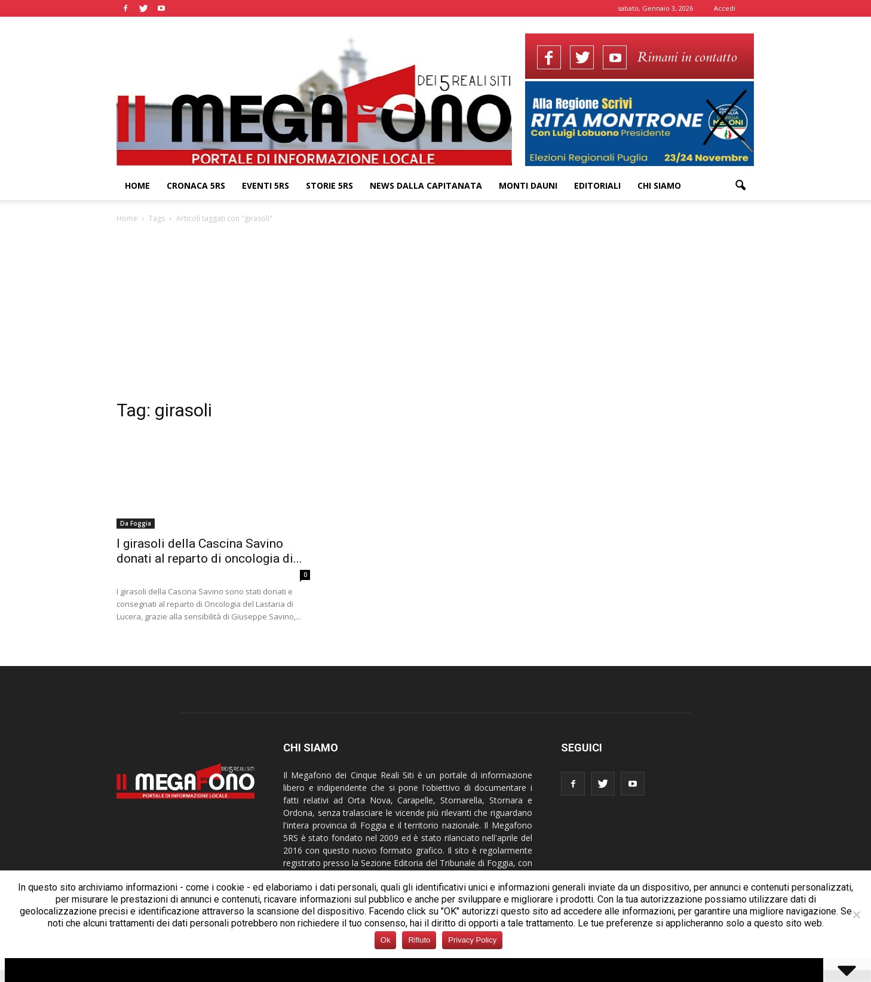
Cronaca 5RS (196, 185)
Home (137, 185)
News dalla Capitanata (426, 185)
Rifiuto (419, 939)
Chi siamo (659, 185)
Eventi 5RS (265, 185)
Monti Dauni (528, 185)
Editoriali (597, 185)
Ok (386, 939)
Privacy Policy (472, 939)
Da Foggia (135, 523)
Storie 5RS (329, 185)
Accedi (724, 8)
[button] (740, 185)
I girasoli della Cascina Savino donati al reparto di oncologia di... (209, 551)
